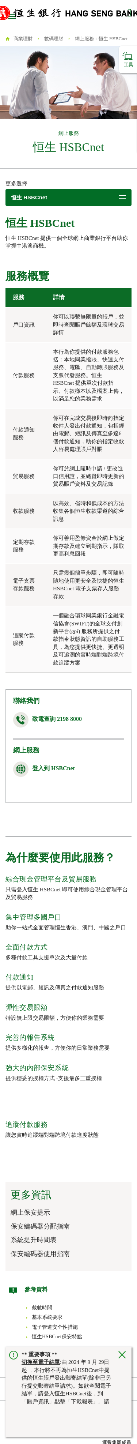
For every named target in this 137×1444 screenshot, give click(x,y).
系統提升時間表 (34, 1240)
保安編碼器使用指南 (40, 1253)
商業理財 (23, 38)
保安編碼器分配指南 (40, 1226)
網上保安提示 (30, 1212)
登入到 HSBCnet (53, 768)
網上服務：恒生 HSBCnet (101, 38)
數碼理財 (53, 38)
